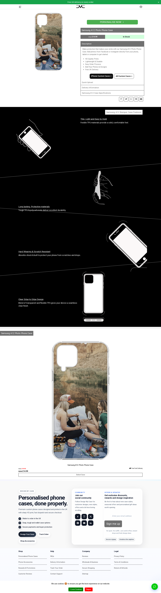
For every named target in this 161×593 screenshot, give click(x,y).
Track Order (44, 534)
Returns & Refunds (121, 568)
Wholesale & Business (90, 562)
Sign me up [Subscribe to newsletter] (113, 523)
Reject (88, 589)
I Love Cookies (76, 589)
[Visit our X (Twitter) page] (90, 516)
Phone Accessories (25, 562)
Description (86, 44)
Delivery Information (90, 87)
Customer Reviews (25, 574)
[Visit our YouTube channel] (84, 523)
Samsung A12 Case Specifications (96, 93)
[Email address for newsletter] (122, 516)
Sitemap (85, 574)
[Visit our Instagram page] (84, 516)
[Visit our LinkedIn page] (90, 523)
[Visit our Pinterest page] (77, 523)
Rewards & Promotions (26, 568)
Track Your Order (56, 568)
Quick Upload (87, 82)
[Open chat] (154, 586)
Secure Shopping (88, 568)
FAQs (52, 556)
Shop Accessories (27, 541)
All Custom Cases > (124, 76)
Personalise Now (112, 22)
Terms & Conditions (121, 562)
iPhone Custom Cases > (101, 76)
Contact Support (56, 574)
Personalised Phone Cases (28, 556)
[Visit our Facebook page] (77, 516)
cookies (61, 584)
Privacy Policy (119, 556)
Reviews (85, 556)
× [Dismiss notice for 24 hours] (158, 2)
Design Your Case (27, 534)
